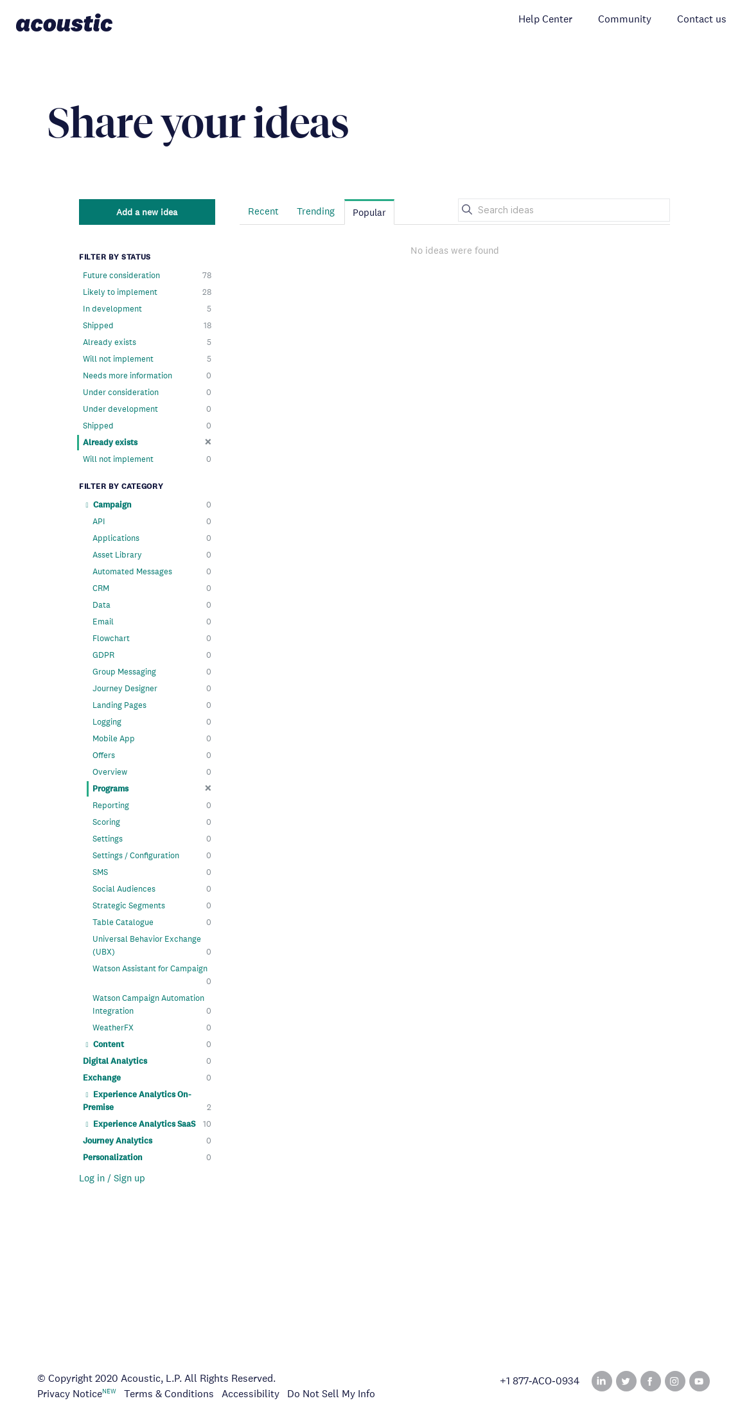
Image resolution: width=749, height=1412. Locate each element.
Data (152, 605)
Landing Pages (152, 705)
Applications (152, 538)
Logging (152, 722)
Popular (369, 212)
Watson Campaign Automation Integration (152, 1005)
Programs (152, 788)
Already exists (147, 342)
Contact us (702, 19)
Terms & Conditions (169, 1393)
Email (152, 621)
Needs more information (147, 375)
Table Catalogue (152, 922)
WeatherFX (152, 1027)
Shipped (147, 325)
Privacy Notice (69, 1393)
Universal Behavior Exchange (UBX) (152, 945)
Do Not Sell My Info (331, 1393)
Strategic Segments (152, 905)
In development (147, 309)
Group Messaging (152, 672)
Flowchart (152, 638)
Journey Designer (152, 688)
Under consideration (147, 392)
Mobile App (152, 738)
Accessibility (250, 1393)
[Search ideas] (564, 210)
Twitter (626, 1381)
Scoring (152, 822)
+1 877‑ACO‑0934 (539, 1381)
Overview (152, 772)
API (152, 521)
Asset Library (152, 555)
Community (624, 19)
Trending (316, 211)
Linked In (602, 1381)
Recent (263, 211)
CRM (152, 588)
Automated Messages (152, 571)
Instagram (675, 1381)
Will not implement (147, 359)
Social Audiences (152, 889)
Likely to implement (147, 292)
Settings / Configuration (152, 855)
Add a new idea (146, 212)
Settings (152, 839)
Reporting (152, 805)
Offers (152, 755)
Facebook (650, 1381)
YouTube (699, 1381)
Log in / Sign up (112, 1178)
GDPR (152, 655)
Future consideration (147, 275)
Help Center (545, 19)
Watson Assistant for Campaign (152, 975)
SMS (152, 872)
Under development (147, 409)
